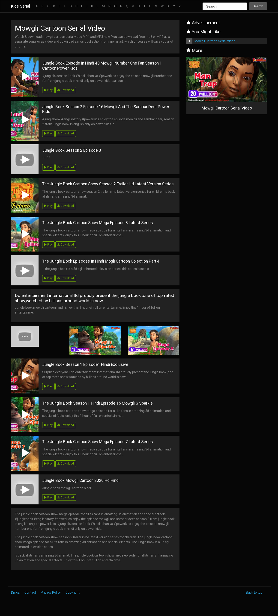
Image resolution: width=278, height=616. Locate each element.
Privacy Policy (51, 592)
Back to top (254, 592)
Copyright (73, 592)
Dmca (15, 592)
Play (48, 90)
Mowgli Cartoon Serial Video (214, 41)
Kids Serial (20, 6)
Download (65, 90)
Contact (30, 592)
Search (258, 6)
